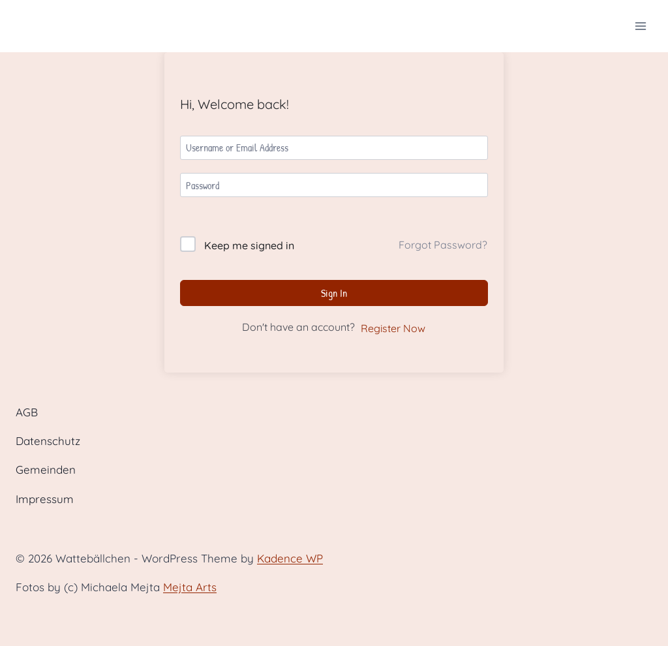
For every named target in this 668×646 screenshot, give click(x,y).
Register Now (393, 328)
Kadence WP (290, 558)
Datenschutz (48, 441)
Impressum (45, 499)
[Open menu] (640, 26)
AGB (27, 412)
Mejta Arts (190, 587)
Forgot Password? (443, 244)
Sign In (334, 293)
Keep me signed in (249, 245)
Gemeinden (46, 469)
